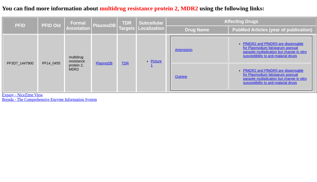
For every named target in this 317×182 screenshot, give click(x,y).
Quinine (181, 77)
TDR (125, 63)
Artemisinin (184, 50)
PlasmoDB (104, 63)
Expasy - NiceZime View (22, 95)
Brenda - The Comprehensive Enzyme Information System (49, 99)
